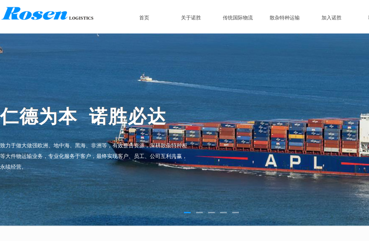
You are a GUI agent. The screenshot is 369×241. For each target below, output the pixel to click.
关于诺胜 (191, 17)
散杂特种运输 (285, 17)
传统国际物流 (238, 17)
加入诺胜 (331, 17)
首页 (144, 17)
